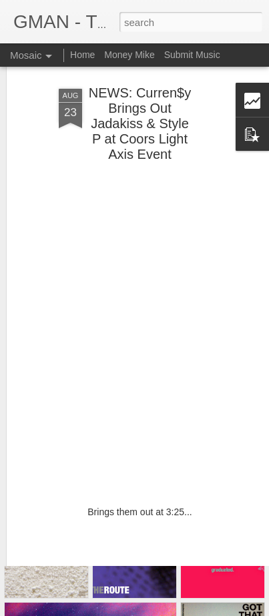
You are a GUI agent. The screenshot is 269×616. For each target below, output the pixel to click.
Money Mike (129, 54)
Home (82, 54)
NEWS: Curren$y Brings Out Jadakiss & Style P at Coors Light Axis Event (140, 83)
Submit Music (192, 54)
